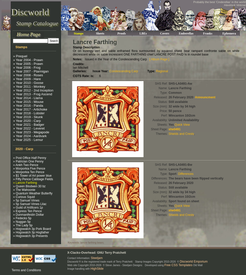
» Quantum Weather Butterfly (32, 193)
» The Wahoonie (24, 190)
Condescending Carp (124, 71)
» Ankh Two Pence (25, 165)
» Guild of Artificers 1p (28, 207)
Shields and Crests (181, 134)
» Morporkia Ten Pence (28, 172)
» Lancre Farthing (25, 183)
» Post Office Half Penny (29, 158)
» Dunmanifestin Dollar (28, 214)
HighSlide (97, 268)
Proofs (121, 33)
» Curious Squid (24, 197)
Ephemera (229, 33)
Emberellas (186, 33)
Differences (185, 174)
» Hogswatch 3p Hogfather (31, 232)
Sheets (100, 33)
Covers (164, 33)
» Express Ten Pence (27, 211)
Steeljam (97, 258)
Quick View (182, 124)
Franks (207, 33)
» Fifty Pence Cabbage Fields (33, 179)
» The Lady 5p (23, 225)
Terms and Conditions (26, 270)
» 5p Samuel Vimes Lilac (30, 204)
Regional (162, 71)
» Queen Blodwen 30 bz (29, 186)
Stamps (78, 33)
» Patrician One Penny (28, 161)
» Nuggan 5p (22, 222)
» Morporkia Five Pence (29, 168)
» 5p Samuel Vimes (26, 200)
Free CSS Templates (179, 265)
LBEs (143, 33)
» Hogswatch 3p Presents (30, 236)
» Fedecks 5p (22, 218)
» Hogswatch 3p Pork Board (32, 229)
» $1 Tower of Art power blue (32, 175)
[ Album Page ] (159, 59)
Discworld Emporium (194, 261)
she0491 (174, 129)
